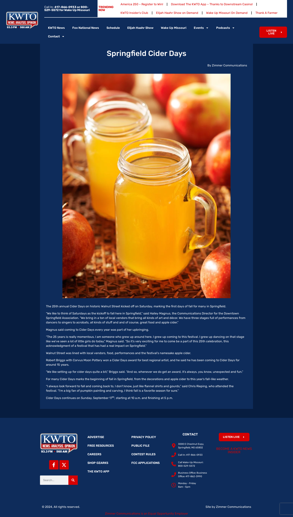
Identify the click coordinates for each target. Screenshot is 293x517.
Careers (94, 454)
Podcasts (225, 28)
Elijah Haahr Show (140, 28)
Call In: (67, 8)
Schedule (113, 28)
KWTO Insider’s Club (134, 13)
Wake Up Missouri (173, 28)
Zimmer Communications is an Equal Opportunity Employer (146, 513)
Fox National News (85, 28)
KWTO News (56, 28)
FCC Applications (145, 463)
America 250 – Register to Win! (142, 4)
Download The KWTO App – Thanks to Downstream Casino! (212, 4)
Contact (56, 36)
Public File (140, 445)
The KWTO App (98, 471)
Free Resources (100, 445)
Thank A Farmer (266, 13)
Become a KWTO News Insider (234, 450)
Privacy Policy (143, 437)
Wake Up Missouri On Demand (227, 13)
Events (201, 28)
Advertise (95, 437)
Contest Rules (143, 454)
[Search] (73, 480)
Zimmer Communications (233, 507)
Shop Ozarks (97, 463)
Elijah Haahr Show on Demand (177, 13)
